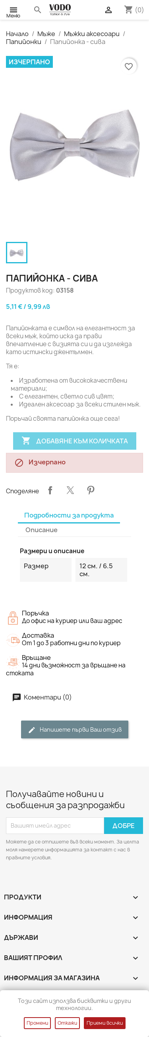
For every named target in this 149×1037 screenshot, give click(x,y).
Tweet (70, 490)
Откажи (67, 1023)
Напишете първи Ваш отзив (75, 730)
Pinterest (91, 490)
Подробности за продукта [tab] (69, 515)
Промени (37, 1023)
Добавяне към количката (74, 441)
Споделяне (50, 490)
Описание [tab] (41, 529)
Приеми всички (105, 1023)
